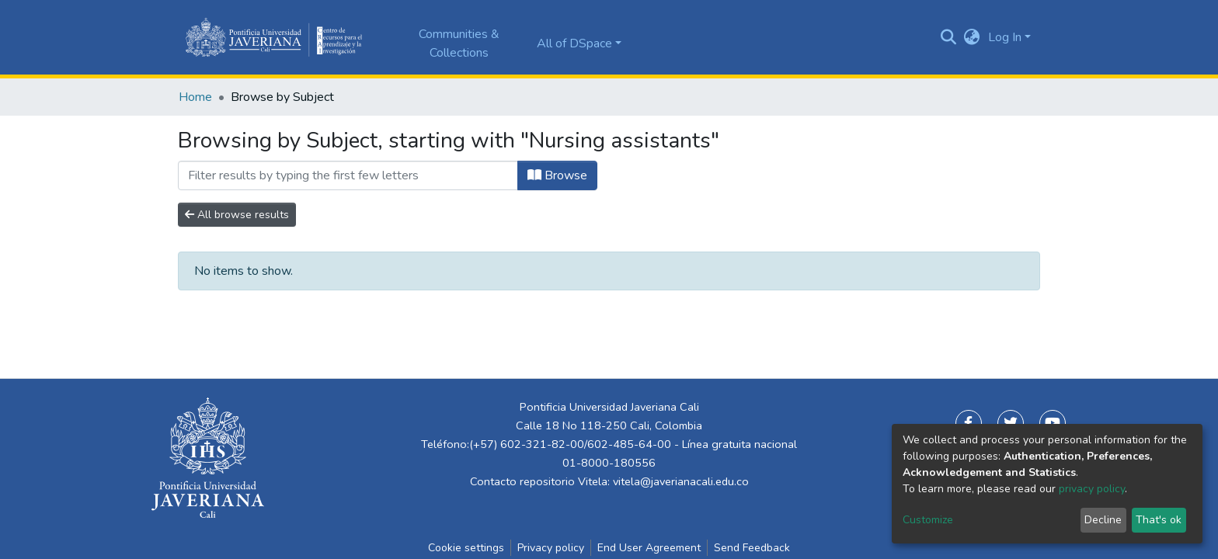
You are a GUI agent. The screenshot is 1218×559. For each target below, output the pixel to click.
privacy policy (1092, 488)
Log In (1004, 37)
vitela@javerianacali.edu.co (681, 481)
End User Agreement (649, 547)
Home (195, 97)
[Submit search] (948, 37)
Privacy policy (550, 547)
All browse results (237, 214)
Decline (1103, 519)
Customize (928, 519)
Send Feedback (752, 547)
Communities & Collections (459, 43)
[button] (972, 37)
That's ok (1158, 519)
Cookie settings (466, 547)
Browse (557, 175)
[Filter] (348, 175)
